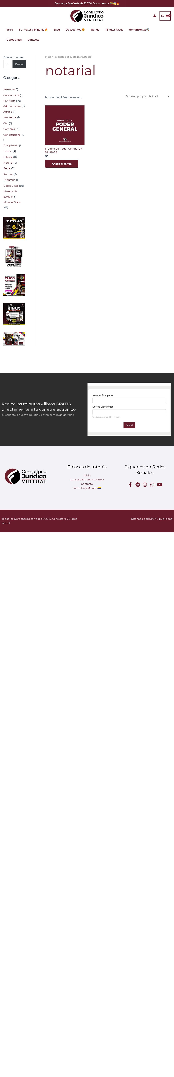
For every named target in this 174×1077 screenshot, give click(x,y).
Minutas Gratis (109, 29)
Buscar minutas (13, 57)
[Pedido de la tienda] (147, 96)
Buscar (19, 64)
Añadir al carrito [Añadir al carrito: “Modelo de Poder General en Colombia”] (62, 163)
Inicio (9, 29)
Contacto (12, 39)
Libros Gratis (155, 29)
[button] (87, 3)
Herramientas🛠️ (132, 29)
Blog (54, 29)
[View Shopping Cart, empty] (165, 16)
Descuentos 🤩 (72, 29)
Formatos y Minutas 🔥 (32, 29)
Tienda (90, 29)
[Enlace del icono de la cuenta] (154, 15)
